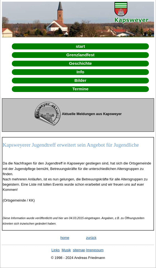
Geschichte (80, 63)
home (64, 238)
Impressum (94, 250)
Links (55, 250)
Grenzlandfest (80, 54)
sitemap (79, 250)
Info (80, 71)
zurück (91, 238)
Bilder (80, 80)
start (80, 46)
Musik (66, 250)
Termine (80, 88)
